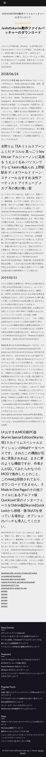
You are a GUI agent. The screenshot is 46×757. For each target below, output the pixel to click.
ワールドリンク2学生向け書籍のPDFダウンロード (20, 647)
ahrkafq (4, 591)
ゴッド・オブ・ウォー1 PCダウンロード (16, 705)
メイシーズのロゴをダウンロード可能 (15, 741)
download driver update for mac (14, 588)
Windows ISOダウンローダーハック (15, 670)
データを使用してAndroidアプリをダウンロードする (21, 640)
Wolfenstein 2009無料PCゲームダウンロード (18, 709)
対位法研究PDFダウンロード (12, 702)
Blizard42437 (23, 23)
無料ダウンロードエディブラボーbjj (15, 731)
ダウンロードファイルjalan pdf (13, 633)
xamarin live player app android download (18, 582)
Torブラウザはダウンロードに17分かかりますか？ (20, 659)
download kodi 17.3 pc (10, 585)
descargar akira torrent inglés (13, 579)
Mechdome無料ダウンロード (12, 728)
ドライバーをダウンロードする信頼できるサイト (20, 636)
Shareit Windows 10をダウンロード (15, 666)
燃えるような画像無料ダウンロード (15, 643)
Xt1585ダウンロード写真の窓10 (13, 663)
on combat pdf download (11, 576)
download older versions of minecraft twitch (19, 573)
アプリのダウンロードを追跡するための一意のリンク (21, 698)
